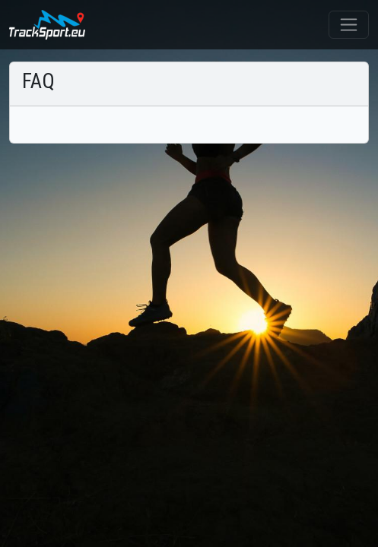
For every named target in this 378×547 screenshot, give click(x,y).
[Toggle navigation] (349, 25)
